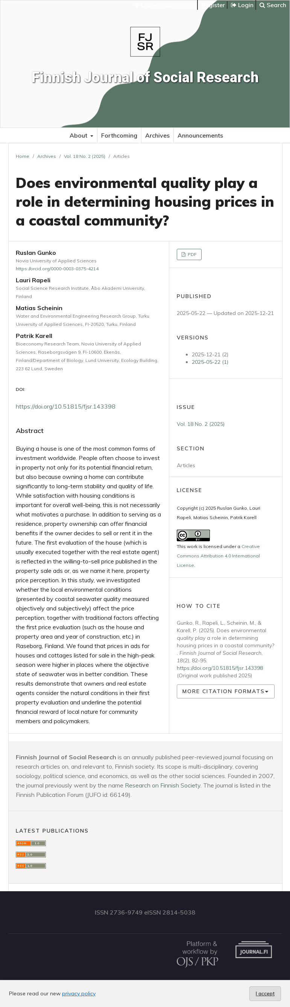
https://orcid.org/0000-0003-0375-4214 (57, 268)
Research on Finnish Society (162, 785)
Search (273, 5)
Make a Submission (164, 5)
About (79, 135)
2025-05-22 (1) (210, 362)
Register (213, 5)
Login (242, 5)
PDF (192, 254)
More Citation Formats (223, 691)
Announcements (200, 135)
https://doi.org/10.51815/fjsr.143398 (65, 406)
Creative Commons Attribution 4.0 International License (218, 556)
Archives (157, 135)
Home (22, 156)
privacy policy (79, 993)
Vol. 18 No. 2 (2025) (84, 156)
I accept (265, 993)
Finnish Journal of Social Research (145, 77)
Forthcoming (119, 135)
